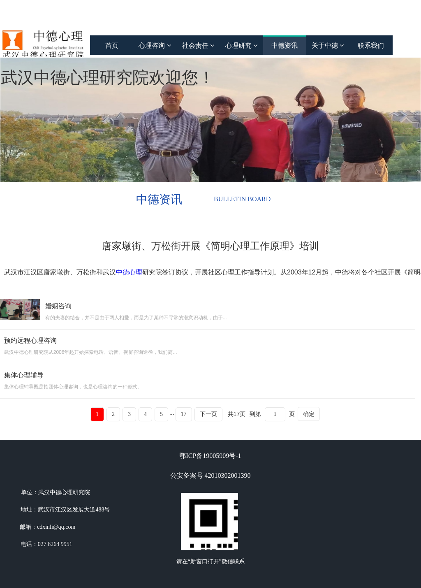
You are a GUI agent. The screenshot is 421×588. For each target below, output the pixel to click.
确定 (309, 414)
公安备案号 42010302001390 (210, 475)
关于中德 (328, 45)
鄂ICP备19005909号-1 (210, 455)
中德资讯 (284, 45)
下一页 (208, 414)
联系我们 (371, 45)
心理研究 (241, 45)
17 (184, 414)
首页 (111, 45)
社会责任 (198, 45)
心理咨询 (155, 45)
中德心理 (129, 272)
